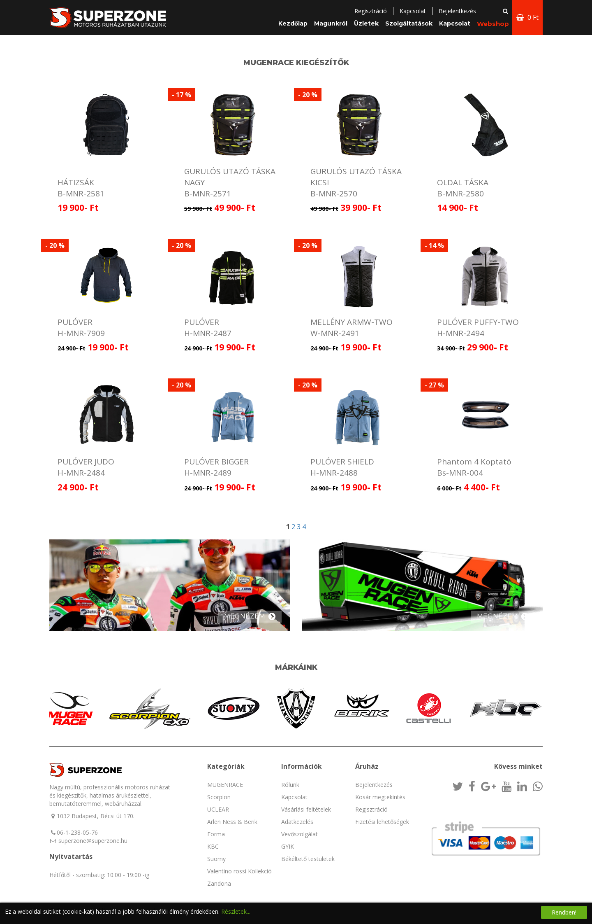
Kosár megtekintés (380, 797)
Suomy (216, 859)
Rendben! (564, 912)
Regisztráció (370, 11)
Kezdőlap (293, 23)
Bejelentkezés (374, 785)
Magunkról (330, 23)
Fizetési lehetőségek (382, 822)
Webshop (493, 24)
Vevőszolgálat (299, 834)
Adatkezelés (297, 822)
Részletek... (235, 911)
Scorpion (219, 797)
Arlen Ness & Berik (232, 822)
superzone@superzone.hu (92, 841)
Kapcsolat (413, 11)
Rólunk (290, 785)
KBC (213, 846)
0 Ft (527, 17)
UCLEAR (218, 809)
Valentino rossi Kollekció (239, 871)
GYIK (287, 846)
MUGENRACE (225, 785)
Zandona (219, 883)
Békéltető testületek (308, 859)
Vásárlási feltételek (306, 809)
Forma (216, 834)
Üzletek (366, 23)
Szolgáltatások (408, 23)
